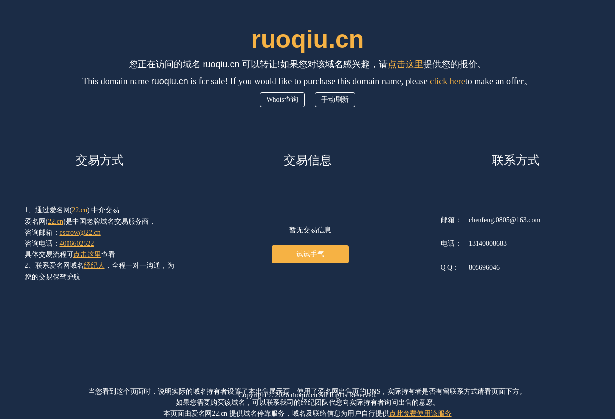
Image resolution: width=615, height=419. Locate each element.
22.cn (79, 210)
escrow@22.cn (80, 232)
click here (447, 81)
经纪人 (94, 265)
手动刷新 (335, 99)
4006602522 (77, 243)
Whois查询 (282, 99)
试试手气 (310, 254)
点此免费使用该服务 (420, 413)
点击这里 (405, 64)
